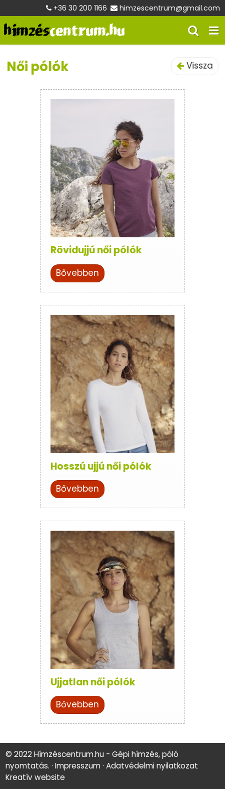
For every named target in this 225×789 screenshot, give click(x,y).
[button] (214, 30)
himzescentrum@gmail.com (170, 8)
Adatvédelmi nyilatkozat (152, 765)
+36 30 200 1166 (80, 8)
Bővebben (77, 273)
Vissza (194, 66)
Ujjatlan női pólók (93, 682)
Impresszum (77, 765)
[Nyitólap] (64, 30)
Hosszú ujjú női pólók (101, 466)
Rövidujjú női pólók (96, 250)
